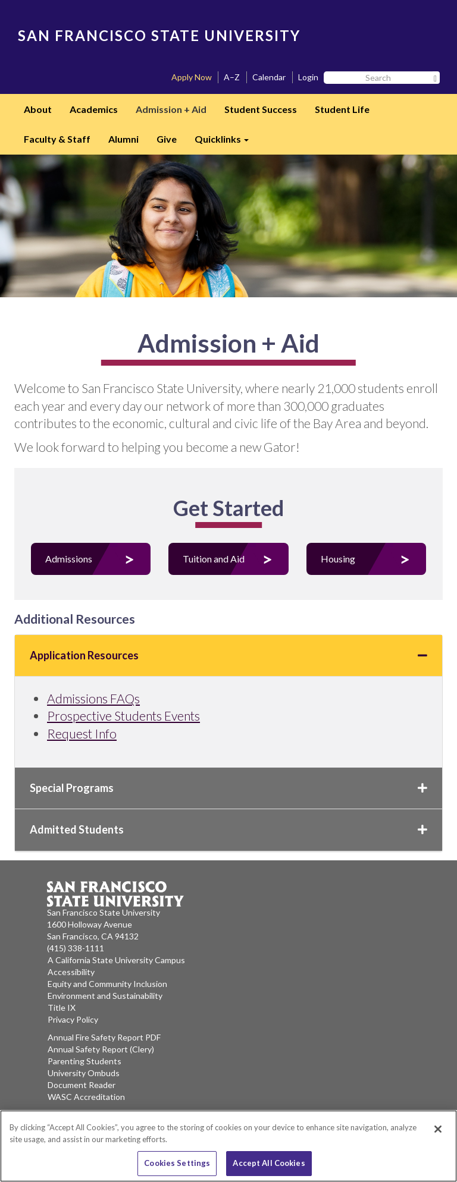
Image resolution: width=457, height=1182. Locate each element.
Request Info (82, 733)
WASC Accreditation (86, 1097)
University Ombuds (84, 1073)
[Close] (438, 1129)
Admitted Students (228, 829)
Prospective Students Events (123, 715)
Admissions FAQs (93, 698)
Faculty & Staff (57, 138)
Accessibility (71, 972)
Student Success (260, 109)
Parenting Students (84, 1061)
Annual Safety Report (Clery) (101, 1049)
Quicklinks (226, 142)
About (38, 109)
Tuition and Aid (214, 558)
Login (308, 77)
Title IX (62, 1007)
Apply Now (191, 77)
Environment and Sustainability (105, 996)
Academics (94, 109)
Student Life (342, 109)
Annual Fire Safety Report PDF (104, 1037)
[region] (228, 1146)
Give (166, 138)
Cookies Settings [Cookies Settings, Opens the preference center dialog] (177, 1163)
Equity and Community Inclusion (107, 984)
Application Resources (228, 655)
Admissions (68, 558)
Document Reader (81, 1085)
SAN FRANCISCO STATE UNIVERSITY (159, 35)
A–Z (232, 77)
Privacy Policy (73, 1019)
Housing (338, 558)
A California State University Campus (116, 960)
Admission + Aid (171, 109)
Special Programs (228, 787)
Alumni (123, 138)
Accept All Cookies (269, 1163)
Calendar (269, 77)
